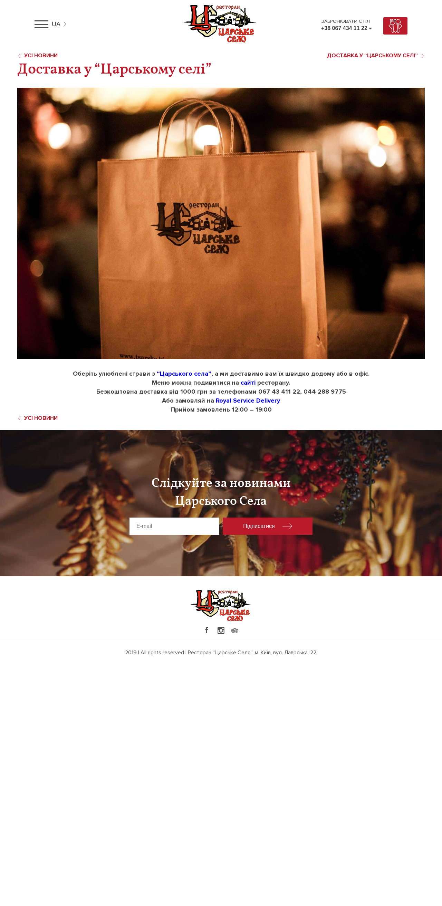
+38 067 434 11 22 (344, 28)
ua (56, 24)
